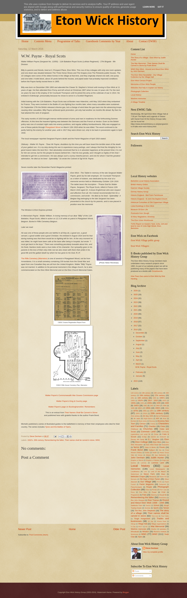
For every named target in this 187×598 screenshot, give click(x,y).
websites (163, 529)
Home (25, 41)
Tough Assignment (142, 519)
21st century (135, 416)
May (138, 356)
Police (147, 490)
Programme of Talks (68, 41)
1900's (162, 398)
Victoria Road (161, 521)
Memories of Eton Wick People (143, 84)
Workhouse (134, 534)
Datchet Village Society (140, 188)
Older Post (119, 529)
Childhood (134, 429)
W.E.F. (140, 526)
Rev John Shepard (137, 500)
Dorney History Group (139, 192)
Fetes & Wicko (150, 447)
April (138, 360)
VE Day (150, 521)
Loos (145, 471)
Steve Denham (152, 548)
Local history (140, 465)
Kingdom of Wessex (152, 460)
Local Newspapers (157, 469)
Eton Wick (157, 442)
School (156, 505)
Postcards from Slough (140, 213)
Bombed (133, 421)
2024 (136, 298)
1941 (145, 405)
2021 (136, 310)
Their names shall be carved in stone (79, 440)
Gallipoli (152, 450)
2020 (136, 314)
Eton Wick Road (152, 445)
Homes (140, 455)
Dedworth (163, 437)
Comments (137, 576)
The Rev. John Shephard (145, 511)
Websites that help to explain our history (147, 88)
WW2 (154, 534)
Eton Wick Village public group (145, 240)
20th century (39, 440)
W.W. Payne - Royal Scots (145, 367)
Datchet (153, 437)
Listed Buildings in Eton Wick (142, 206)
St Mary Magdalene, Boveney (143, 217)
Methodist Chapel (138, 476)
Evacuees (165, 445)
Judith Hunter (157, 457)
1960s (167, 408)
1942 (151, 405)
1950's (140, 408)
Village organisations (158, 524)
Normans (134, 479)
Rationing (154, 495)
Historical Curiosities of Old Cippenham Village (149, 202)
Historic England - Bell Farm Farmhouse (147, 195)
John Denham (138, 457)
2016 (136, 329)
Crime (156, 434)
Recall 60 (163, 495)
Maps (163, 474)
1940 (167, 403)
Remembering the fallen (54, 440)
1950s (148, 408)
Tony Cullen (165, 516)
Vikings (133, 524)
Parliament (162, 484)
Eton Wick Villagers (140, 246)
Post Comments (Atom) (38, 535)
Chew (162, 426)
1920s (133, 403)
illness (148, 455)
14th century (158, 393)
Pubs (144, 495)
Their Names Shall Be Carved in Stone (81, 412)
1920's (164, 400)
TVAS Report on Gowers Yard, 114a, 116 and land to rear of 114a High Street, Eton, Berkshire (149, 226)
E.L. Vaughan (153, 439)
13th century (146, 393)
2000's (138, 413)
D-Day (144, 437)
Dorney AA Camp (137, 439)
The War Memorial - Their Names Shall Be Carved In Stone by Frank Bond (148, 64)
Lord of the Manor (158, 471)
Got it (161, 7)
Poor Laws (163, 490)
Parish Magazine (147, 484)
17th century (160, 395)
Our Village (145, 481)
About (129, 41)
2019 (136, 318)
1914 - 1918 (153, 400)
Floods (162, 447)
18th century (142, 398)
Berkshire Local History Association (145, 181)
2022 (136, 306)
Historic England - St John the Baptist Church (149, 199)
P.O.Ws (159, 482)
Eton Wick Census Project (141, 80)
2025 (136, 294)
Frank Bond (137, 450)
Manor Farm (149, 474)
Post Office (143, 492)
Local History (136, 95)
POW (163, 492)
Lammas (143, 463)
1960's (157, 408)
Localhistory (135, 471)
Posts (135, 571)
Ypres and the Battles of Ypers (58, 427)
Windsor (145, 531)
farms (136, 447)
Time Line (155, 516)
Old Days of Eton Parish (150, 479)
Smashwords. (157, 271)
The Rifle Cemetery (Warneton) (34, 258)
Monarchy (152, 476)
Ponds (154, 490)
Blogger (126, 592)
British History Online (139, 184)
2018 (136, 322)
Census (143, 424)
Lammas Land (157, 463)
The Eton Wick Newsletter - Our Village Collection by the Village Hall (146, 76)
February (139, 372)
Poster (154, 492)
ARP (157, 418)
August (139, 344)
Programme (135, 495)
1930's (142, 403)
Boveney (152, 421)
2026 (136, 291)
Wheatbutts (135, 531)
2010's (145, 413)
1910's (30, 440)
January (139, 376)
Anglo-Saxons (148, 418)
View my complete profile (153, 552)
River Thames (153, 500)
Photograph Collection (140, 91)
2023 (136, 302)
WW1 (97, 440)
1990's (152, 411)
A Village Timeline (138, 102)
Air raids (137, 418)
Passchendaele (136, 487)
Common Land (148, 431)
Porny (133, 492)
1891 (132, 398)
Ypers (140, 537)
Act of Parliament (162, 416)
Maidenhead (135, 474)
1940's (136, 405)
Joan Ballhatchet (160, 455)
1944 (164, 405)
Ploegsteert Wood (52, 127)
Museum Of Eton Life (139, 209)
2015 (136, 381)
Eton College (141, 442)
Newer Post (24, 529)
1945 (132, 408)
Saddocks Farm (137, 505)
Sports (156, 508)
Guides (147, 452)
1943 (158, 405)
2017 (136, 326)
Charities (152, 426)
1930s (149, 403)
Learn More (149, 7)
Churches (148, 429)
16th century (145, 395)
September (140, 340)
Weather (154, 529)
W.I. (146, 526)
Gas (160, 450)
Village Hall (142, 524)
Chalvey (152, 424)
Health (155, 452)
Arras (164, 418)
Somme (147, 508)
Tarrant (166, 508)
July (137, 348)
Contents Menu (43, 41)
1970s (135, 411)
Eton (166, 439)
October (139, 337)
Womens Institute (159, 531)
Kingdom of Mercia (137, 460)
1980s (145, 411)
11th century (135, 393)
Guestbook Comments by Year (103, 41)
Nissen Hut (163, 476)
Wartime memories (138, 98)
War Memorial (157, 526)
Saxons (148, 505)
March (138, 364)
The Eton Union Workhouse (142, 220)
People (149, 487)
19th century (163, 410)
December (140, 333)
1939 (158, 403)
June (138, 352)
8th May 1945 (148, 416)
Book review (143, 421)
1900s (133, 400)
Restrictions (163, 497)
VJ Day (133, 526)
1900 (154, 398)
